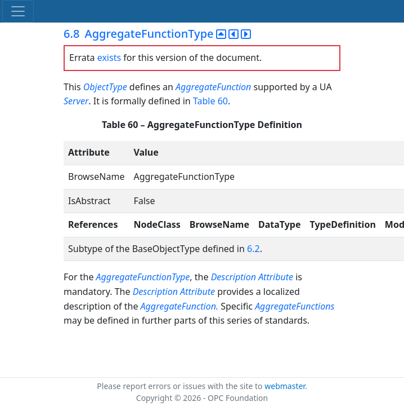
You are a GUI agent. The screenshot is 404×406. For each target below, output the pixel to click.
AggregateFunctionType (143, 277)
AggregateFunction (213, 87)
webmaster (284, 386)
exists (109, 57)
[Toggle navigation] (18, 11)
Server (76, 101)
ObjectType (105, 87)
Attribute (276, 277)
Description (233, 277)
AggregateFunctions (294, 306)
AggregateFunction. (181, 306)
